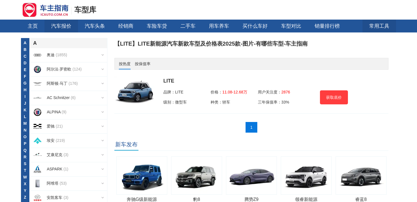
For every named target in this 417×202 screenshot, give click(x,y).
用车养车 (219, 26)
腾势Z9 (251, 199)
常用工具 (379, 26)
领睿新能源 (306, 199)
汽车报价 (61, 26)
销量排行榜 (327, 26)
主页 (33, 26)
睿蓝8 (361, 199)
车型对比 (291, 26)
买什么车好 (255, 26)
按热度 (125, 64)
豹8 (196, 199)
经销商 (125, 26)
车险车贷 (157, 26)
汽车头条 (95, 26)
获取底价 (334, 97)
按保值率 (142, 64)
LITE (168, 81)
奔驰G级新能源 (142, 199)
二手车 (187, 26)
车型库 (85, 10)
